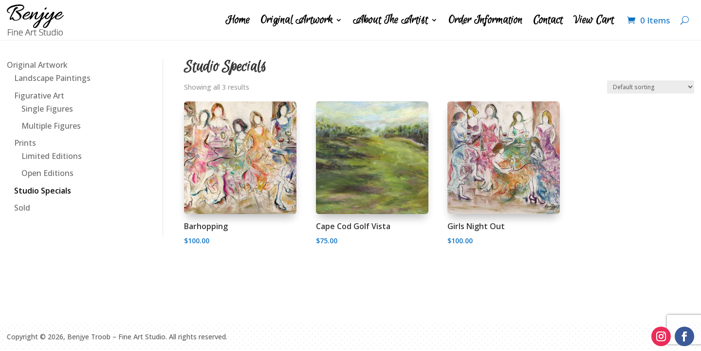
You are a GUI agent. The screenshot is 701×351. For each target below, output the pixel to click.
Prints (25, 142)
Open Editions (47, 173)
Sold (22, 207)
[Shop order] (650, 87)
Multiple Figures (51, 125)
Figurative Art (39, 95)
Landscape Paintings (52, 78)
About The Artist (390, 20)
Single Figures (47, 108)
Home (237, 20)
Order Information (485, 20)
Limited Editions (51, 156)
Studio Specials (42, 190)
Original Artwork (296, 20)
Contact (548, 20)
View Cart (593, 20)
